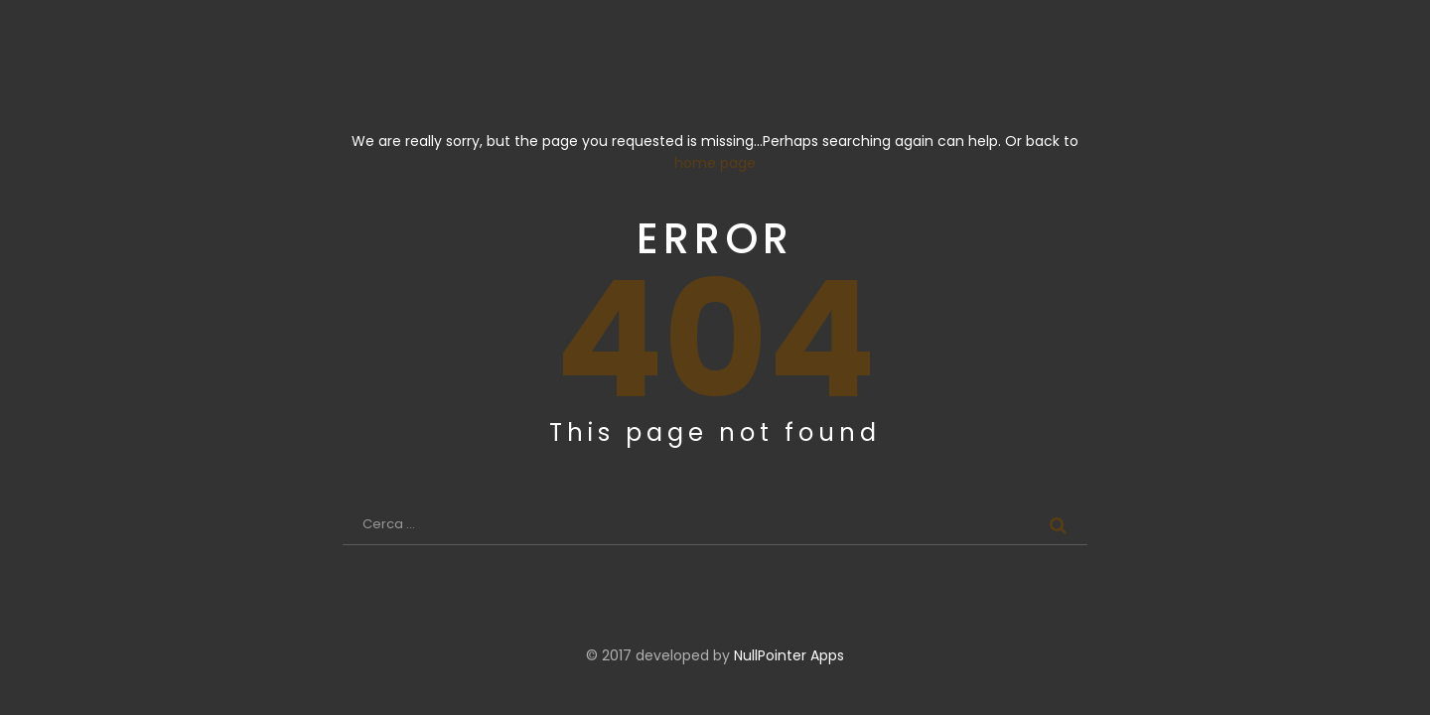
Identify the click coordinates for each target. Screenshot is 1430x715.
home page (715, 163)
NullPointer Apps (789, 655)
